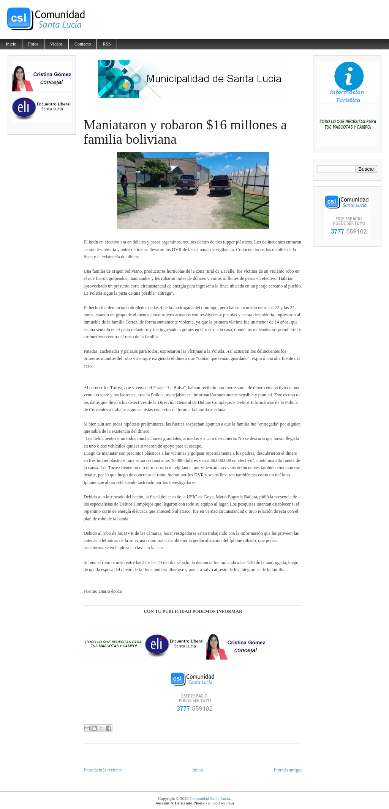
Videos (56, 44)
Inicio (11, 44)
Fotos (33, 44)
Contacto (82, 44)
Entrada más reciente (103, 770)
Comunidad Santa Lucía (210, 798)
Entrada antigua (288, 770)
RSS (107, 44)
